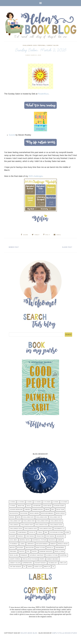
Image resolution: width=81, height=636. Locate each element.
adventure (37, 505)
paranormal (60, 547)
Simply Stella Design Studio (64, 633)
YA (53, 566)
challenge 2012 (41, 517)
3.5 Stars (37, 501)
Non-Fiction (40, 547)
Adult (29, 505)
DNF (46, 532)
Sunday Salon (52, 45)
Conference (22, 532)
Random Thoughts (46, 551)
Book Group (60, 513)
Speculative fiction (30, 559)
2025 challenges (35, 176)
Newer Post (14, 247)
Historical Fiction (39, 540)
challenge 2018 (28, 520)
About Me (21, 505)
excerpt (13, 536)
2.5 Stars (21, 501)
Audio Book (47, 505)
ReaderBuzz (43, 94)
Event (67, 532)
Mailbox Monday (42, 543)
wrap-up (47, 566)
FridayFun (40, 536)
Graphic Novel (25, 540)
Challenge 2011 (28, 517)
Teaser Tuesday (40, 562)
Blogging (24, 513)
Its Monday (14, 543)
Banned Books (38, 509)
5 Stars (12, 505)
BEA (53, 509)
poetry (34, 551)
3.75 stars (47, 501)
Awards (27, 509)
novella (50, 547)
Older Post (67, 247)
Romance (24, 555)
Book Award (34, 513)
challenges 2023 (56, 524)
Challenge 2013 (55, 517)
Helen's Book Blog (29, 633)
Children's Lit (59, 528)
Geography (61, 536)
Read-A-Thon (59, 551)
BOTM (19, 517)
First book (30, 536)
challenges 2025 (30, 45)
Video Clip (38, 566)
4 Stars (55, 501)
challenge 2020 (56, 520)
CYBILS (40, 532)
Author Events (59, 505)
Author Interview (16, 509)
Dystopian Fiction (56, 532)
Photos (21, 551)
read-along (14, 555)
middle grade (63, 543)
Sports (42, 559)
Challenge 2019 (42, 520)
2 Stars (12, 501)
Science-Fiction (52, 555)
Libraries (30, 543)
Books (12, 517)
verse (30, 566)
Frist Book (50, 536)
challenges (14, 524)
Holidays (52, 540)
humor (60, 540)
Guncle (12, 135)
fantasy (21, 536)
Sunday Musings (53, 559)
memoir (53, 543)
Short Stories (15, 559)
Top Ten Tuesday (15, 566)
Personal (42, 45)
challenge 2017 (15, 520)
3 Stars (29, 501)
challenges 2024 (16, 528)
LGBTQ (22, 543)
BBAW (47, 509)
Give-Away (13, 540)
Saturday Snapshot (37, 555)
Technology (53, 562)
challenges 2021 (27, 524)
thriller (63, 562)
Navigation (30, 547)
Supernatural (27, 562)
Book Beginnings (47, 513)
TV (24, 566)
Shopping (63, 555)
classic (13, 532)
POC (28, 551)
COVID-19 (32, 532)
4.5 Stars (64, 501)
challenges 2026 (45, 528)
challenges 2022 (41, 524)
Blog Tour (60, 509)
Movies (12, 547)
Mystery (20, 547)
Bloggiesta (14, 513)
